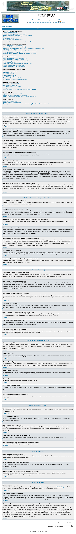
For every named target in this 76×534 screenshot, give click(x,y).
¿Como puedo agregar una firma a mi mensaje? (15, 61)
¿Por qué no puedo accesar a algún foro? (13, 65)
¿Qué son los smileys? (8, 73)
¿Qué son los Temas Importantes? (11, 78)
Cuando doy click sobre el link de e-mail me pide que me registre (19, 53)
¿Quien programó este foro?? (10, 101)
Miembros (41, 20)
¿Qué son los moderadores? (10, 85)
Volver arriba (5, 126)
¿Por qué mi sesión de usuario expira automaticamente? (17, 35)
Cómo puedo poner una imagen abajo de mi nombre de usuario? (19, 51)
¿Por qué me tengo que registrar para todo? (14, 34)
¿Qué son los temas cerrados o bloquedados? (14, 79)
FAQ (29, 20)
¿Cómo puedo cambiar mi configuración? (13, 45)
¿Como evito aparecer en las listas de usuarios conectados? (18, 37)
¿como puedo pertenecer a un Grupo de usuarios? (15, 88)
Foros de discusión (7, 26)
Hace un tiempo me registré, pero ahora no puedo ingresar (17, 41)
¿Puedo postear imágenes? (9, 75)
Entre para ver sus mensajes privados (42, 22)
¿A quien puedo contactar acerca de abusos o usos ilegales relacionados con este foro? (25, 104)
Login (55, 22)
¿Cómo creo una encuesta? (9, 62)
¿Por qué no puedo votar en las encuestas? (14, 66)
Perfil (29, 22)
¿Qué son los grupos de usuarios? (11, 86)
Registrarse (61, 20)
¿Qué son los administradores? (10, 83)
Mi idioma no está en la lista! (9, 49)
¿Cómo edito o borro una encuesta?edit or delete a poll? (17, 63)
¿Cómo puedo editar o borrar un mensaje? (13, 59)
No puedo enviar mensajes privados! (12, 94)
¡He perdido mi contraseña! (9, 38)
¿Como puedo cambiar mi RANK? (11, 52)
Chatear (61, 22)
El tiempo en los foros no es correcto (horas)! (14, 47)
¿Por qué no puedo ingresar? (10, 32)
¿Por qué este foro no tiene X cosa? (11, 102)
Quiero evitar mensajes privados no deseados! (14, 95)
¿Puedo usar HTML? (7, 72)
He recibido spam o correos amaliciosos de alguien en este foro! (19, 96)
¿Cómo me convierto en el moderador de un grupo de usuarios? (19, 89)
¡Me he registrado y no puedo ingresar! (12, 39)
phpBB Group (60, 487)
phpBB (35, 531)
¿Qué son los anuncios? (8, 76)
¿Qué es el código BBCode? (10, 71)
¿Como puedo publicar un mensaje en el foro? (14, 58)
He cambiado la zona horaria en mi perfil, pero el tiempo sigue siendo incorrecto (23, 48)
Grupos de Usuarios (51, 20)
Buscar (34, 20)
